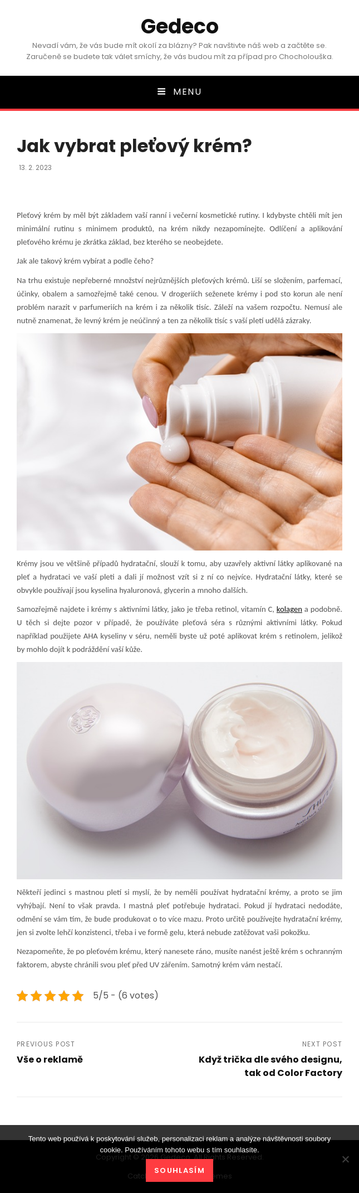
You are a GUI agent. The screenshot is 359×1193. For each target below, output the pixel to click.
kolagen (289, 609)
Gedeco (180, 26)
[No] (345, 1159)
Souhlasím (179, 1170)
